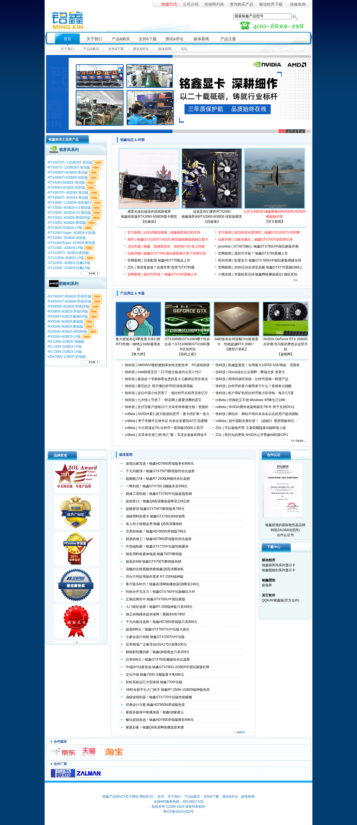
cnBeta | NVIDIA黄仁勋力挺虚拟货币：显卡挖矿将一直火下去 (167, 416)
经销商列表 (214, 4)
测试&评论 (174, 39)
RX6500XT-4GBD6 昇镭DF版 (69, 301)
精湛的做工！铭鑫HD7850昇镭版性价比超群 (159, 539)
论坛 (184, 49)
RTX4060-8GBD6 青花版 (66, 182)
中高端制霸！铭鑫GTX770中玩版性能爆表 (157, 546)
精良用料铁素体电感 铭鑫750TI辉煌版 (154, 554)
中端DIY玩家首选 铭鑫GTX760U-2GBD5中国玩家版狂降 (167, 667)
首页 (67, 39)
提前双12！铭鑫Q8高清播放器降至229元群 (158, 501)
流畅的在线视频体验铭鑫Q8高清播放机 (155, 569)
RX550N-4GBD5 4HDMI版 (67, 332)
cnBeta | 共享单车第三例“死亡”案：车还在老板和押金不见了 (166, 437)
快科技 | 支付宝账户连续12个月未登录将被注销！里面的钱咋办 (166, 409)
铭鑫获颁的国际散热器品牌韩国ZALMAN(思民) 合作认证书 (284, 499)
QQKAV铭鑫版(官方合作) (280, 600)
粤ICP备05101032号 (178, 812)
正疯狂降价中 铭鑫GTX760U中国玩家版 (155, 599)
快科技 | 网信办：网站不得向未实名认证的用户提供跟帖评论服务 (257, 416)
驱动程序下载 (271, 4)
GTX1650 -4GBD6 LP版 (65, 248)
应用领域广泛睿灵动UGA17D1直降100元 (156, 644)
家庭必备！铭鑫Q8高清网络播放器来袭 (155, 727)
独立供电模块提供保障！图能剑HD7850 (155, 614)
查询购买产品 (241, 4)
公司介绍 (191, 4)
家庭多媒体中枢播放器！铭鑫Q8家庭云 (155, 712)
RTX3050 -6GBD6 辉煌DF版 (69, 218)
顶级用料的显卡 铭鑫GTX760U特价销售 (155, 516)
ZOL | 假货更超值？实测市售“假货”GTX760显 (161, 267)
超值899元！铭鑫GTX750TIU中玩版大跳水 (157, 629)
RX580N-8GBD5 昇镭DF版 (68, 311)
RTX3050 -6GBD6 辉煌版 (67, 223)
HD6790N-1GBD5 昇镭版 (66, 357)
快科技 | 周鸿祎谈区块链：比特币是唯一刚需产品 (252, 379)
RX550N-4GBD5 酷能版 (65, 326)
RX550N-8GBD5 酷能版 (65, 321)
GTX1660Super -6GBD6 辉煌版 (71, 243)
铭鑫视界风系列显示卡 (278, 565)
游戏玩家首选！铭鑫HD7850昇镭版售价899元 (160, 464)
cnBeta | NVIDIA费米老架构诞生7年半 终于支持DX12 (255, 407)
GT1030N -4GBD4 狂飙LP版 (69, 263)
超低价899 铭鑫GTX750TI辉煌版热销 (153, 561)
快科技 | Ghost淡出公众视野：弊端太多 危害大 (250, 372)
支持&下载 (148, 39)
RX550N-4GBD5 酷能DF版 (68, 316)
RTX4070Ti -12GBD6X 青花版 (70, 162)
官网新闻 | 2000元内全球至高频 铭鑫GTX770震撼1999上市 (260, 269)
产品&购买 (121, 39)
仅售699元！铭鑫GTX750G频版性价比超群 (158, 659)
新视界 (267, 585)
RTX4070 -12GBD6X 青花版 (69, 167)
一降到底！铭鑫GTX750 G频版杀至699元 (156, 486)
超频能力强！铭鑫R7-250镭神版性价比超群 (158, 479)
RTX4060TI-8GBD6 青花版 (68, 172)
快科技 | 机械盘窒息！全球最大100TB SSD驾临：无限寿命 (258, 367)
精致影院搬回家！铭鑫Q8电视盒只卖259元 (157, 652)
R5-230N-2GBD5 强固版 (66, 342)
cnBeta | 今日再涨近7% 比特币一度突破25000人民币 (164, 428)
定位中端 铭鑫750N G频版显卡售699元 (155, 675)
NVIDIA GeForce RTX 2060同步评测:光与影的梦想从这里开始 (285, 344)
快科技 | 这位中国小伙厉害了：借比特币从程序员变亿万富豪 (166, 395)
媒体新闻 (201, 39)
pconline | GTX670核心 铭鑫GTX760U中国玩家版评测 (258, 246)
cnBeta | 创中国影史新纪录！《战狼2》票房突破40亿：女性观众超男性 (257, 423)
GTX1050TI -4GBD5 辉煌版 (68, 253)
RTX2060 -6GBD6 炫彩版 (67, 238)
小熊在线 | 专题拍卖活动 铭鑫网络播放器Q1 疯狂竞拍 (257, 274)
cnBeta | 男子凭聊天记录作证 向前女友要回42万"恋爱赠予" (166, 423)
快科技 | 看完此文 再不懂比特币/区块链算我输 (159, 386)
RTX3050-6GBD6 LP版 (65, 228)
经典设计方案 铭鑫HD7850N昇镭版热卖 (155, 705)
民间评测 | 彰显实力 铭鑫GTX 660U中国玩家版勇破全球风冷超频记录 (259, 262)
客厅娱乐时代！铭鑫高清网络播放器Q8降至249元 (162, 584)
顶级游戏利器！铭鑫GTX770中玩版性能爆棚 (159, 697)
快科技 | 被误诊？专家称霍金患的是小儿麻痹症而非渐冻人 (166, 381)
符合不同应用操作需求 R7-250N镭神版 (155, 577)
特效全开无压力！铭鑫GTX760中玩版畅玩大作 (160, 592)
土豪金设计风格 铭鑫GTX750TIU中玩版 (155, 637)
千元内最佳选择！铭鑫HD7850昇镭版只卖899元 (161, 622)
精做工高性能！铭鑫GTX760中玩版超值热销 (159, 494)
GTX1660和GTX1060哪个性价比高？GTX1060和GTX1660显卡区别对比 (187, 344)
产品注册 (228, 39)
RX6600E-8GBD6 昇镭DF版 (69, 306)
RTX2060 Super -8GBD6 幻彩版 (72, 233)
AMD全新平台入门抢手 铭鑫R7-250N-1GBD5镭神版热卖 (168, 690)
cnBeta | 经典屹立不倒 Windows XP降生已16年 (251, 400)
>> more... (298, 441)
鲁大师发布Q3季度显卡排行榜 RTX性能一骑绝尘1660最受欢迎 (138, 344)
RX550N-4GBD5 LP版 (64, 337)
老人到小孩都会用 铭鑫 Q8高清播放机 (154, 524)
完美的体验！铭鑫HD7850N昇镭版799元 (156, 531)
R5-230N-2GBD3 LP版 (64, 347)
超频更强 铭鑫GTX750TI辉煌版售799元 (155, 509)
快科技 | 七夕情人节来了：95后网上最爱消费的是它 (163, 400)
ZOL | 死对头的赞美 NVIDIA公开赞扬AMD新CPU (252, 435)
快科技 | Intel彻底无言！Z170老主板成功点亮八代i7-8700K (163, 374)
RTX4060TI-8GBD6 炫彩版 (68, 177)
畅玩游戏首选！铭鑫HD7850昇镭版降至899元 (160, 720)
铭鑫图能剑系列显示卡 (278, 570)
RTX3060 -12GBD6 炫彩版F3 (69, 203)
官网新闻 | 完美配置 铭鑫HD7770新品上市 (158, 260)
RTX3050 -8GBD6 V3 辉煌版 (69, 208)
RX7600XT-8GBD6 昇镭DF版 (69, 296)
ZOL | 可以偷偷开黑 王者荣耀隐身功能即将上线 (251, 428)
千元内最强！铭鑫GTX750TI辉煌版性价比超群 (160, 471)
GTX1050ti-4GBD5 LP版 (66, 258)
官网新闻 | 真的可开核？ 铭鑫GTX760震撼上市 (253, 253)
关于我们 (94, 39)
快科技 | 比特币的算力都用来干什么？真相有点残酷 (254, 386)
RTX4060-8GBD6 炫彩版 (66, 188)
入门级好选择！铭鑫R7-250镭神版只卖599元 (159, 607)
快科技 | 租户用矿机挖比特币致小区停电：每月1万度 (255, 393)
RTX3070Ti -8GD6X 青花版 (68, 193)
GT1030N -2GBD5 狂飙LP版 (69, 268)
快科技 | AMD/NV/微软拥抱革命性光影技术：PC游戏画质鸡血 (167, 367)
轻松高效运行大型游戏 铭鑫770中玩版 (154, 682)
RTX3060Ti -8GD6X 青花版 (68, 198)
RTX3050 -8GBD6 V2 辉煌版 (69, 213)
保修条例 (298, 4)
